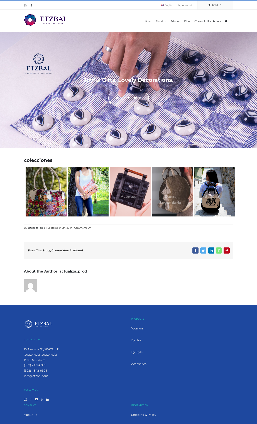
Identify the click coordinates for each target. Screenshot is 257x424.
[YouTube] (36, 399)
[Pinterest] (42, 399)
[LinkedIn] (47, 399)
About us (30, 414)
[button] (226, 20)
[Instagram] (25, 399)
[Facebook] (31, 399)
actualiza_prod (36, 227)
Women (137, 328)
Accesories (138, 363)
